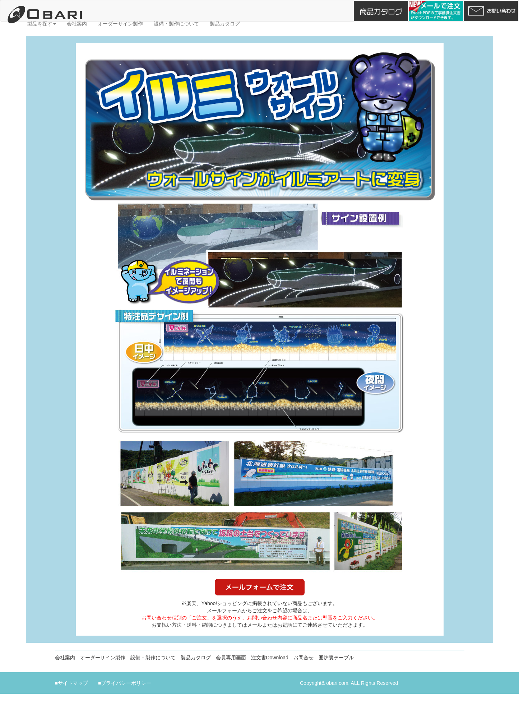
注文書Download (269, 657)
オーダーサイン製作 (120, 24)
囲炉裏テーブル (336, 657)
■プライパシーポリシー (124, 683)
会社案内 (77, 24)
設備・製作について (176, 24)
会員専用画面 (231, 657)
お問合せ (303, 657)
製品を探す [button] (41, 24)
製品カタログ (225, 24)
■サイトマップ (71, 683)
